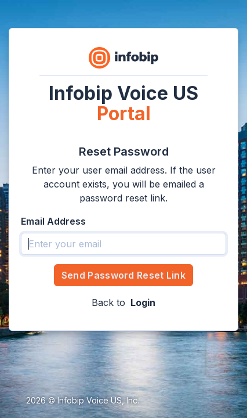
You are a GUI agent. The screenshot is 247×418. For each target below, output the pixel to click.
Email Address (53, 221)
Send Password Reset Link (123, 275)
